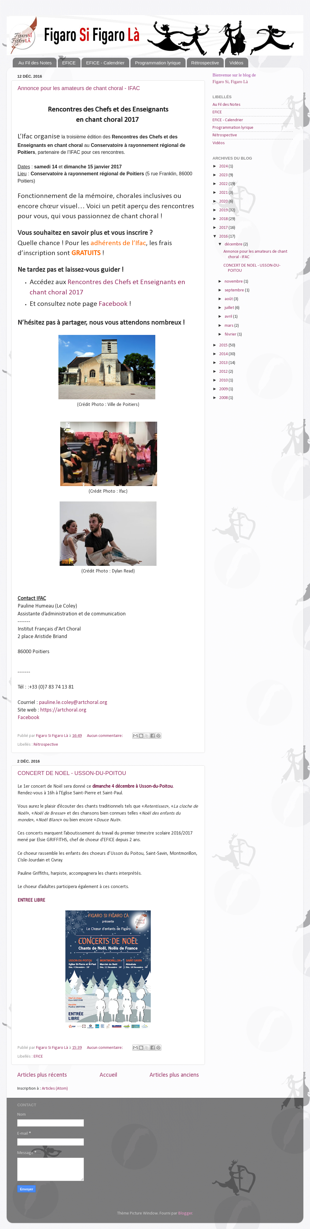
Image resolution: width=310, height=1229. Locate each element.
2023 (224, 175)
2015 (224, 345)
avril (229, 316)
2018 (224, 219)
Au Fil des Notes (35, 62)
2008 (224, 398)
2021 (224, 192)
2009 (224, 389)
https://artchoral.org (63, 710)
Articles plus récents (42, 1075)
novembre (234, 281)
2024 (224, 166)
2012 (224, 371)
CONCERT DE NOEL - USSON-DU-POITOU (72, 773)
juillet (230, 308)
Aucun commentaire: (105, 736)
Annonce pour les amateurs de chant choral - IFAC (79, 88)
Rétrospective (205, 62)
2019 (224, 210)
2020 (224, 201)
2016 (224, 236)
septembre (235, 290)
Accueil (108, 1075)
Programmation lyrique (158, 62)
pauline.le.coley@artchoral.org (73, 702)
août (229, 299)
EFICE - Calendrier (105, 62)
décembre (234, 244)
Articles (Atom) (55, 1088)
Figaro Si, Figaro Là (230, 81)
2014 (224, 354)
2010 (224, 380)
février (231, 334)
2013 (224, 363)
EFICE (69, 62)
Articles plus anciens (174, 1075)
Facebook (113, 304)
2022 (224, 184)
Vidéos (236, 62)
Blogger (185, 1213)
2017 (224, 227)
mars (229, 325)
